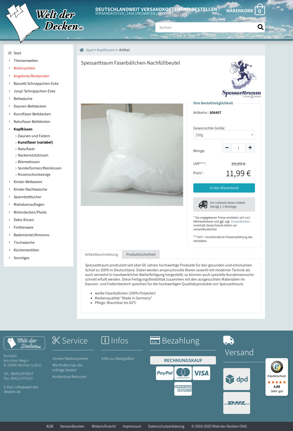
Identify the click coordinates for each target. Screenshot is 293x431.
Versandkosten (240, 221)
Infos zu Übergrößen (117, 358)
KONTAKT (166, 13)
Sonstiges (18, 257)
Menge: (199, 150)
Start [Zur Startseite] (14, 53)
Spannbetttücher (24, 196)
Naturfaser (25, 148)
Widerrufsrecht (104, 426)
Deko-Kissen (20, 219)
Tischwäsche (21, 242)
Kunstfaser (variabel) (34, 142)
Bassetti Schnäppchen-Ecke (33, 83)
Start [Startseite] (86, 50)
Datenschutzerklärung (166, 426)
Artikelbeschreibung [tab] (101, 254)
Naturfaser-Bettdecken (28, 121)
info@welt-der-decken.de (21, 389)
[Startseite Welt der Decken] (24, 342)
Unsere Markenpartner (70, 358)
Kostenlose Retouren (69, 376)
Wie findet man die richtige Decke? (67, 367)
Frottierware (20, 227)
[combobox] (224, 134)
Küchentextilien (23, 250)
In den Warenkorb (224, 187)
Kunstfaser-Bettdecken (29, 114)
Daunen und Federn (32, 135)
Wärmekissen (27, 161)
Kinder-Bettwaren (24, 181)
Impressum (132, 426)
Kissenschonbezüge (32, 174)
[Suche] (210, 27)
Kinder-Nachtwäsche (27, 189)
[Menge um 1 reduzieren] (227, 147)
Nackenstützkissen (32, 155)
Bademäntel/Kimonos (28, 234)
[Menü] (285, 361)
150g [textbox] (199, 134)
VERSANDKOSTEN (109, 13)
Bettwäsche (19, 98)
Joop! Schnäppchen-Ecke (31, 91)
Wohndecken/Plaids (27, 212)
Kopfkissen (19, 129)
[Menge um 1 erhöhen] (250, 147)
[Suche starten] (260, 27)
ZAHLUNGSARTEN (140, 13)
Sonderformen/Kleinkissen (38, 168)
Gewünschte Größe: (209, 128)
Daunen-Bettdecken (26, 106)
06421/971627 (22, 373)
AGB (49, 426)
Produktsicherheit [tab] (141, 254)
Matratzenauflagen (25, 204)
